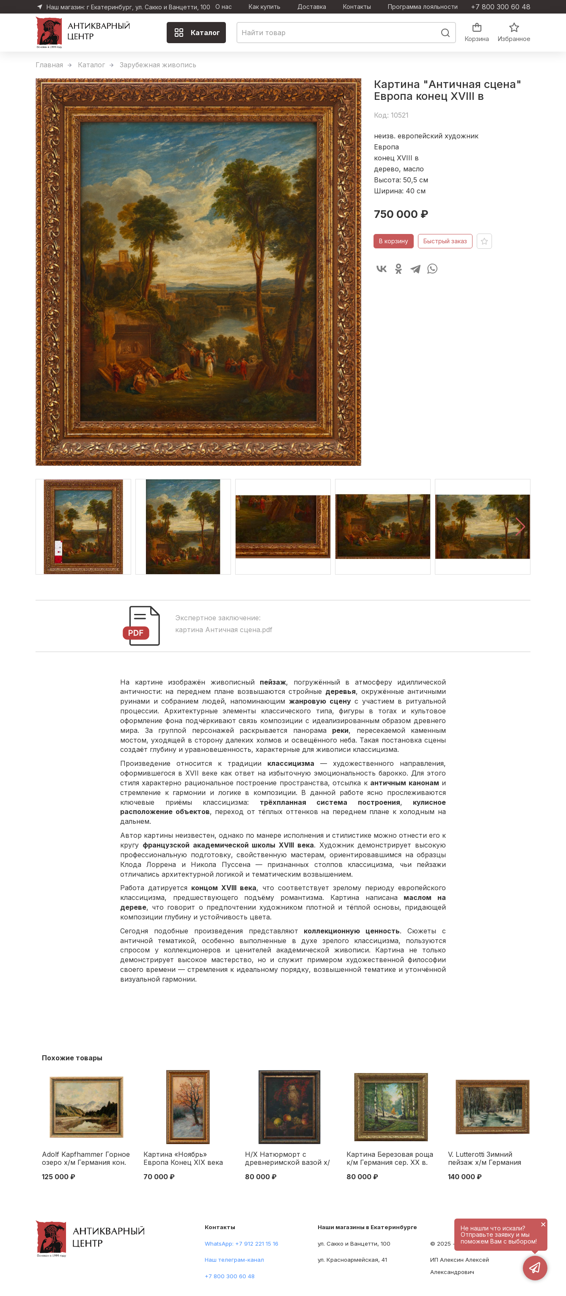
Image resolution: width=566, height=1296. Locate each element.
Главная (49, 65)
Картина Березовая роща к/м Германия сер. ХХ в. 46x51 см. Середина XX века (389, 1158)
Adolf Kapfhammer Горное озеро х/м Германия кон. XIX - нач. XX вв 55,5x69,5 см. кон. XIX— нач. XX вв (86, 1158)
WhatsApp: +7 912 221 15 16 (241, 1243)
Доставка (311, 7)
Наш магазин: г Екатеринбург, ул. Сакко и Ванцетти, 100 (128, 7)
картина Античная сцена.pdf (223, 629)
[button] (520, 526)
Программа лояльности (423, 7)
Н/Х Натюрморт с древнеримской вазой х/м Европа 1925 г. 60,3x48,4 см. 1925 (287, 1158)
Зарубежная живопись (158, 65)
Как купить (264, 7)
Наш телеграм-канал (234, 1259)
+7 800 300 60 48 (500, 6)
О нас (223, 7)
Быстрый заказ (445, 241)
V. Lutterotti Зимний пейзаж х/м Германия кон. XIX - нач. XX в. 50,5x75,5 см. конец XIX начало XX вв (488, 1158)
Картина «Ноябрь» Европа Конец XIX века (183, 1158)
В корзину (393, 241)
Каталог (197, 33)
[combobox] (346, 32)
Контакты (357, 7)
